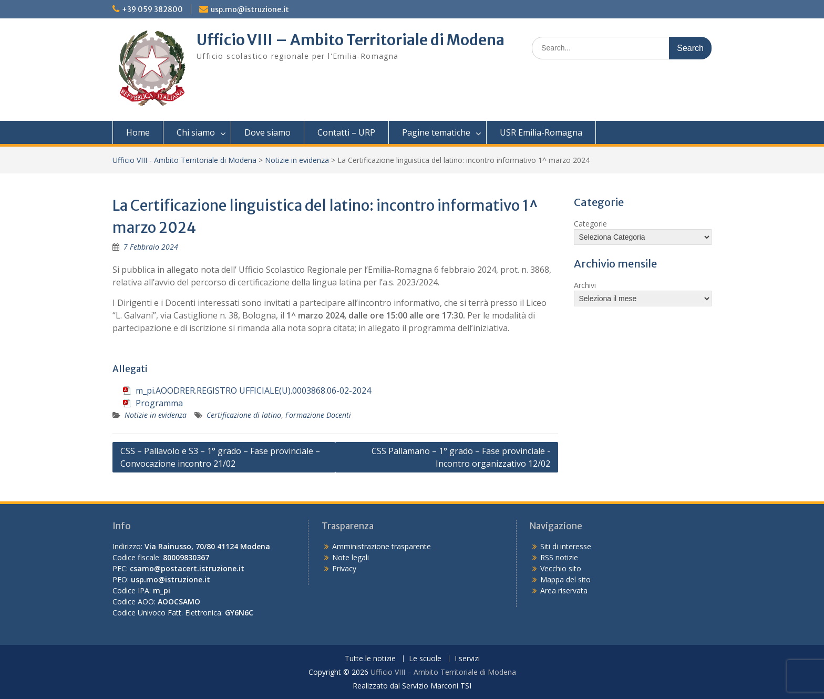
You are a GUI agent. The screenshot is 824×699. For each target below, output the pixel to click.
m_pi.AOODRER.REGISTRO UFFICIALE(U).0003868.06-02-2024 (253, 390)
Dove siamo (267, 132)
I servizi (467, 658)
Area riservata (564, 590)
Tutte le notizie (370, 658)
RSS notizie (559, 557)
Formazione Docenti (318, 415)
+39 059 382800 (152, 9)
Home (138, 132)
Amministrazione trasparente (381, 546)
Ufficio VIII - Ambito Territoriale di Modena (184, 160)
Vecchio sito (560, 568)
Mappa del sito (565, 579)
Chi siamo (196, 132)
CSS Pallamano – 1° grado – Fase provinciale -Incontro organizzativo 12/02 (461, 457)
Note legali (350, 557)
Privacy (344, 568)
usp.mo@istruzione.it (250, 9)
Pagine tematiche (436, 132)
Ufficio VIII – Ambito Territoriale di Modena (350, 39)
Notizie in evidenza (297, 160)
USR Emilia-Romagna (541, 132)
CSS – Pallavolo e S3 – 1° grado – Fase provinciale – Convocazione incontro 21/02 (220, 457)
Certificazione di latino (244, 415)
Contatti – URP (346, 132)
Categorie (590, 224)
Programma (159, 403)
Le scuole (425, 658)
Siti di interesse (565, 546)
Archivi (585, 285)
